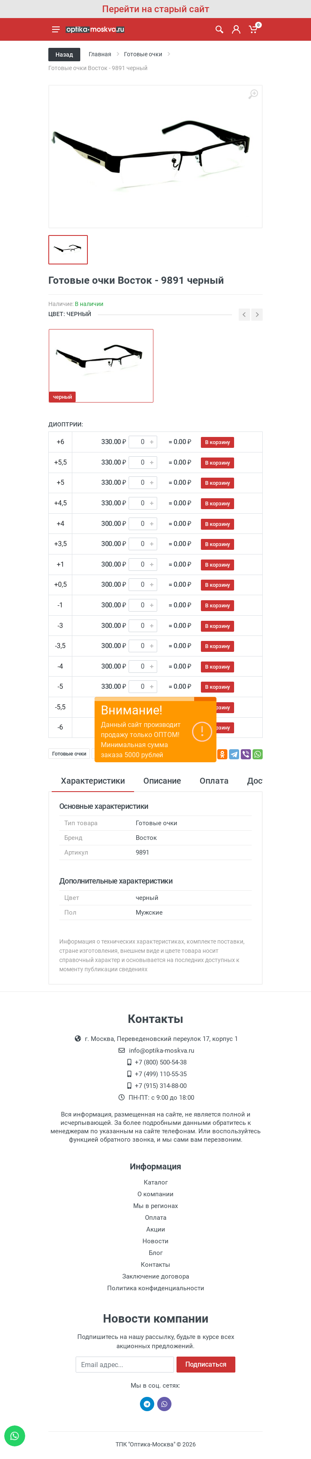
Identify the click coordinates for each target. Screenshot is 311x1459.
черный (62, 397)
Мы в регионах (155, 1206)
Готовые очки (69, 753)
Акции (155, 1229)
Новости (155, 1241)
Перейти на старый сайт (155, 9)
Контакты (155, 1264)
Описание (162, 781)
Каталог (156, 1182)
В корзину (217, 442)
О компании (155, 1194)
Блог (156, 1253)
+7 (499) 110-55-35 (161, 1074)
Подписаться (206, 1364)
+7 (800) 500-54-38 (161, 1062)
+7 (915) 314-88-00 (161, 1086)
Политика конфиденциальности (155, 1288)
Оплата (214, 781)
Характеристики (93, 781)
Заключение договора (155, 1276)
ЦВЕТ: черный (69, 314)
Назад (64, 54)
